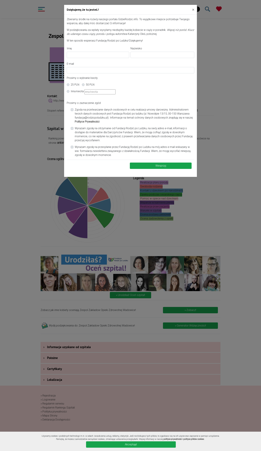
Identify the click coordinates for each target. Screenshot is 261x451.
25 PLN (75, 84)
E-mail (70, 63)
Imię (69, 48)
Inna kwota (77, 91)
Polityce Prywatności (87, 121)
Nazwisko (136, 48)
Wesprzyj (160, 165)
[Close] (193, 9)
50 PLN (90, 84)
